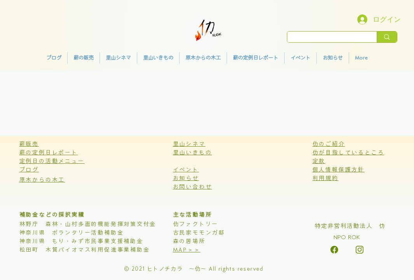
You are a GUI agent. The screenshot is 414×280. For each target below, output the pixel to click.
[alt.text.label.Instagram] (334, 250)
